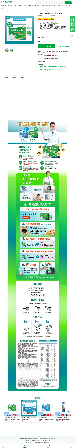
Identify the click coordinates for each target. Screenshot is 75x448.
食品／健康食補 (56, 5)
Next (73, 411)
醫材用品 (30, 5)
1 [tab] (18, 46)
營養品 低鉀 (43, 70)
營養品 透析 (51, 70)
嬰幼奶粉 (3, 5)
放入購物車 (47, 46)
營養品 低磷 (63, 66)
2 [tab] (20, 46)
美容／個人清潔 (45, 5)
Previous (2, 411)
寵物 (63, 5)
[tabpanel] (19, 29)
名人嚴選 (68, 5)
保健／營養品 (22, 5)
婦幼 (16, 5)
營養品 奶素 (43, 66)
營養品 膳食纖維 (52, 66)
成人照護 (37, 5)
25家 (57, 55)
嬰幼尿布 (10, 5)
